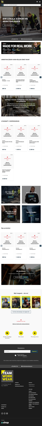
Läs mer (25, 277)
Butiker (2, 408)
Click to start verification (22, 355)
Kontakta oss (17, 277)
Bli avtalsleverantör (32, 399)
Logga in (30, 391)
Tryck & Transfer (31, 406)
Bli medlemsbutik (32, 397)
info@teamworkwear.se (27, 39)
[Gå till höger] (41, 77)
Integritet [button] (30, 408)
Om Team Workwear (32, 392)
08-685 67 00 (15, 39)
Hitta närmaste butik (8, 25)
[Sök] (21, 5)
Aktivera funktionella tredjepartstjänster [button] (7, 74)
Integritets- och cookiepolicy (34, 402)
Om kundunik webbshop (33, 394)
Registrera (34, 351)
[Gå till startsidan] (2, 2)
